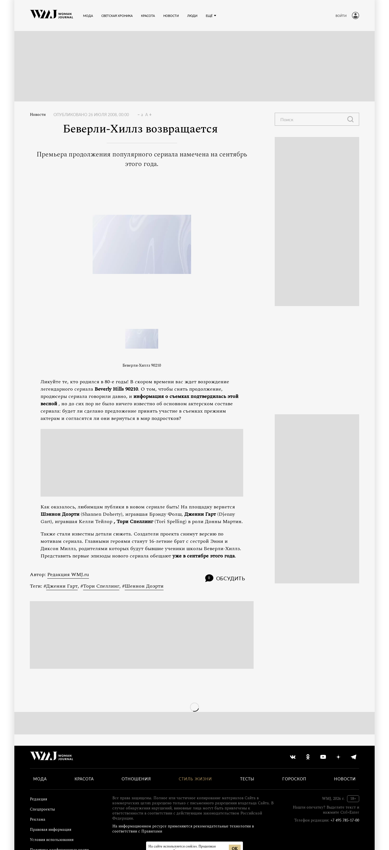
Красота (84, 779)
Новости (38, 115)
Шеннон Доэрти (144, 586)
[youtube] (323, 757)
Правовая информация (50, 830)
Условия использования (51, 840)
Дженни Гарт (62, 586)
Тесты (247, 779)
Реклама (37, 819)
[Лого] (51, 15)
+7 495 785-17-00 (344, 820)
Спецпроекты (42, 809)
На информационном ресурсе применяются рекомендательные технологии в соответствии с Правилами (183, 828)
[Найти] (350, 119)
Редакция (38, 799)
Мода (40, 779)
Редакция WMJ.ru (68, 574)
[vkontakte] (292, 757)
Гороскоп (294, 779)
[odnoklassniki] (308, 757)
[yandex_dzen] (338, 757)
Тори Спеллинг (101, 586)
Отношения (136, 779)
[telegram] (353, 757)
